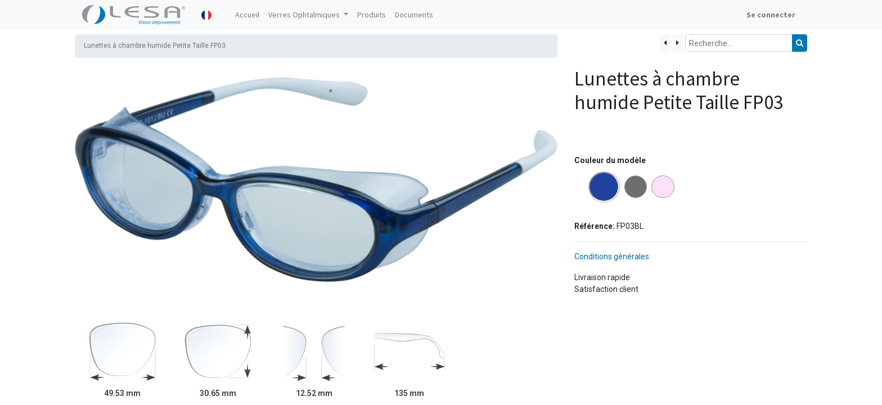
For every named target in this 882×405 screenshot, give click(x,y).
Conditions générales (611, 256)
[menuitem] (247, 14)
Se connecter (770, 15)
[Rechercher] (799, 43)
